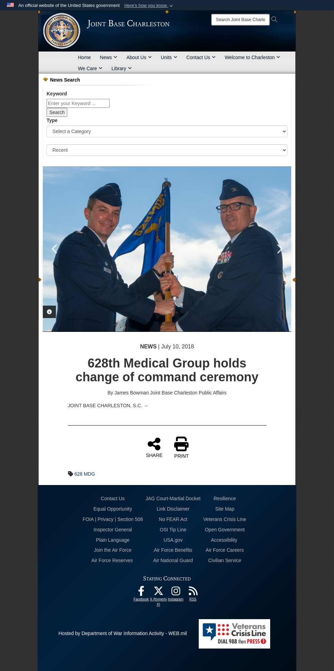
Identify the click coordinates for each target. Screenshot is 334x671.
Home (84, 57)
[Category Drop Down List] (167, 131)
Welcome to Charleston (252, 57)
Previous (55, 249)
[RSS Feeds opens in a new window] (193, 593)
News (108, 57)
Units (169, 57)
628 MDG (84, 474)
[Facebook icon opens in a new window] (141, 593)
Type (52, 120)
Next (279, 249)
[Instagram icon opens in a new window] (175, 593)
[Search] (240, 20)
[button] (149, 5)
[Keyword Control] (78, 103)
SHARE (154, 447)
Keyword (57, 93)
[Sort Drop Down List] (167, 150)
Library (121, 68)
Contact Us (201, 57)
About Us (139, 57)
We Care (90, 68)
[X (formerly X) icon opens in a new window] (158, 593)
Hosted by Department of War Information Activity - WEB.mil (123, 633)
